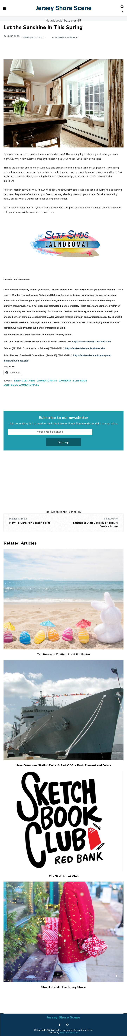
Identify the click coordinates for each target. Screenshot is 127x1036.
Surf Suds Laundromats (21, 385)
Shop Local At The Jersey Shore (63, 987)
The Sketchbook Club (64, 876)
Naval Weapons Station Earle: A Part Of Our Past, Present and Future (64, 765)
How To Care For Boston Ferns (30, 523)
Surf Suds (13, 36)
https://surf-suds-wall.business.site (91, 341)
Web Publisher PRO (69, 1032)
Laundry (65, 380)
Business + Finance (66, 37)
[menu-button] (4, 8)
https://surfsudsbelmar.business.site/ (85, 348)
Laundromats (47, 380)
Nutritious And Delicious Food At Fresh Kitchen (95, 524)
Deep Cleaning (24, 380)
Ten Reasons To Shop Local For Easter (63, 654)
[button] (122, 8)
